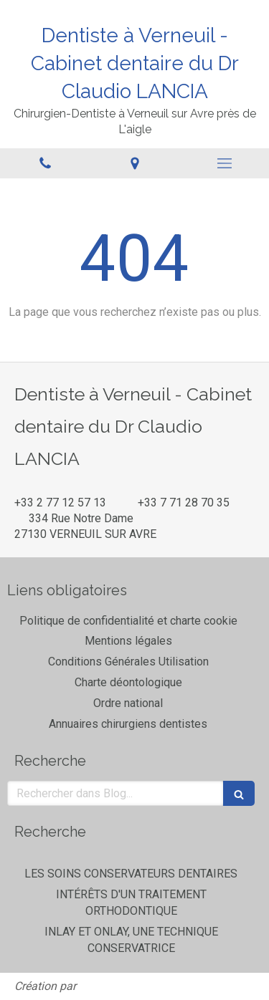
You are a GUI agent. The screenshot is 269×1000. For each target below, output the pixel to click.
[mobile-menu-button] (224, 163)
